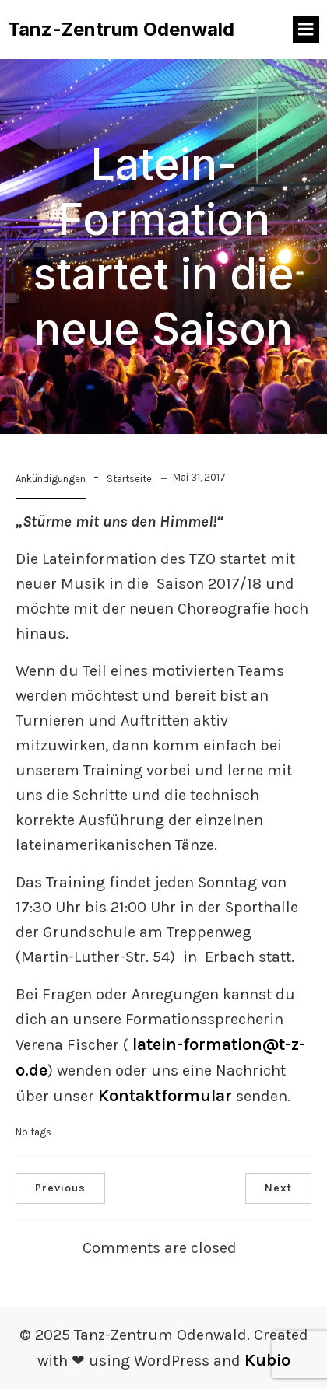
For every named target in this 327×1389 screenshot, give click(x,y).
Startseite (129, 479)
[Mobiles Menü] (306, 29)
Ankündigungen (51, 479)
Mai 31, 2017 (199, 477)
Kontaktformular (165, 1096)
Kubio (267, 1360)
